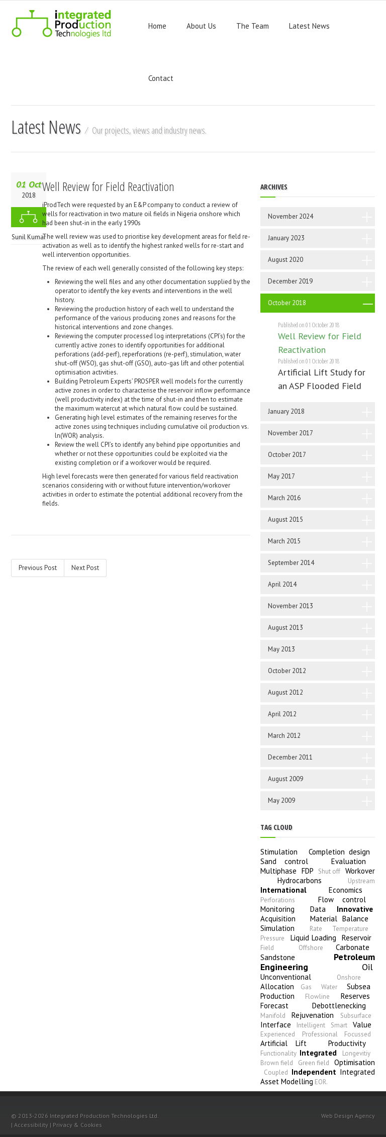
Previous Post (38, 567)
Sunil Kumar (29, 237)
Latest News (309, 26)
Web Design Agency (348, 1115)
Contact (160, 78)
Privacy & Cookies (77, 1124)
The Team (252, 26)
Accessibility (31, 1124)
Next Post (85, 567)
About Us (201, 26)
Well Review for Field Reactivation (108, 186)
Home (157, 26)
